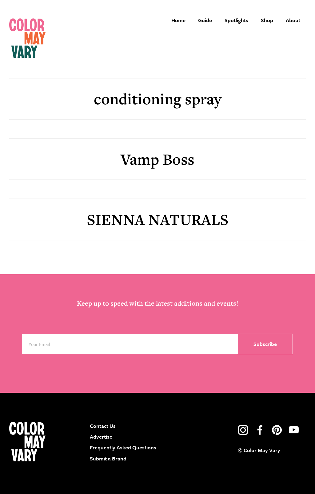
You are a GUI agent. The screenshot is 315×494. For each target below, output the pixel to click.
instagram (243, 430)
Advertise (101, 436)
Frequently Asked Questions (123, 447)
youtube (294, 430)
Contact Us (103, 426)
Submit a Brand (108, 458)
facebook (260, 430)
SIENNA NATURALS (158, 219)
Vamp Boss (157, 159)
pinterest (277, 430)
